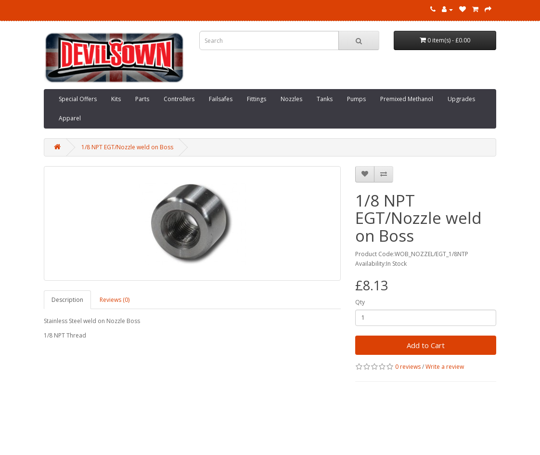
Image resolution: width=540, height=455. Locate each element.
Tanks (325, 99)
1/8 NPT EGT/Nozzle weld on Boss (127, 147)
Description (67, 300)
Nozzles (291, 99)
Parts (142, 99)
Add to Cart (426, 345)
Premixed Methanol (406, 99)
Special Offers (78, 99)
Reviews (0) (114, 300)
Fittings (256, 99)
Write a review (444, 367)
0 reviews (408, 367)
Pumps (356, 99)
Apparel (70, 118)
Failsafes (220, 99)
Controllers (179, 99)
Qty (360, 302)
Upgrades (461, 99)
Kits (116, 99)
